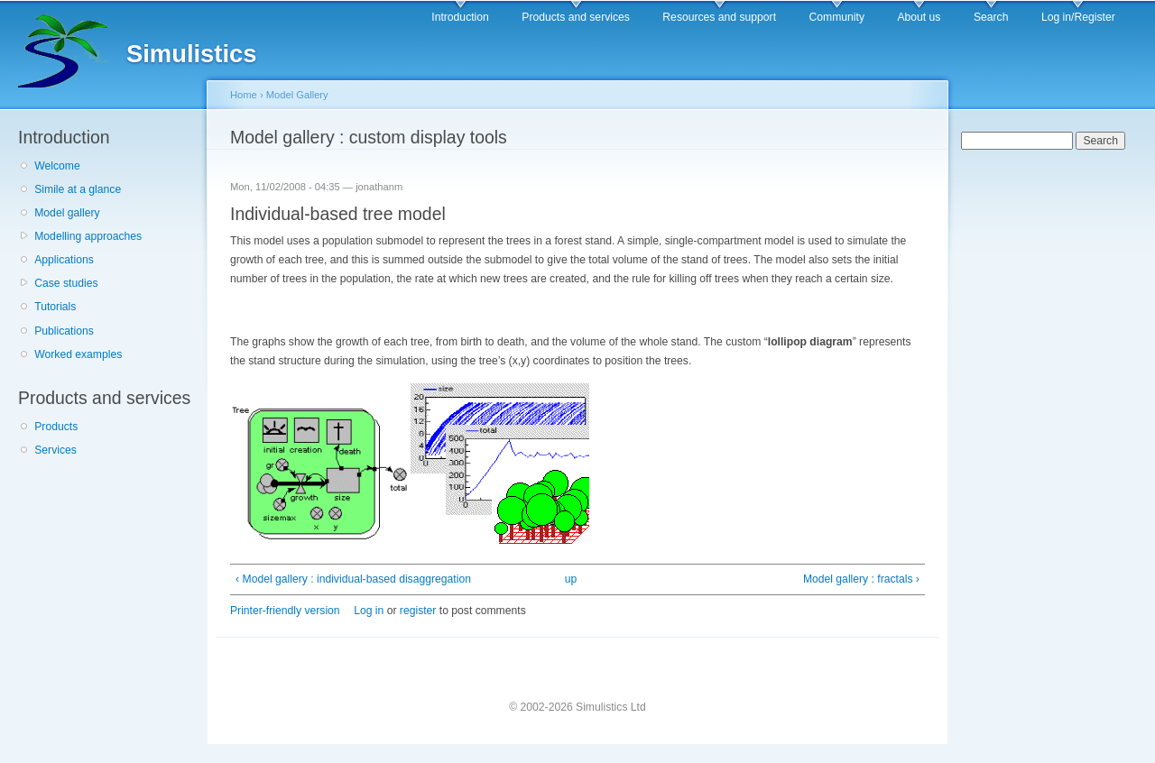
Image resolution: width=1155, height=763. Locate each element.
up (571, 579)
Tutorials (55, 306)
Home (243, 94)
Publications (64, 331)
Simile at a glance (77, 189)
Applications (64, 259)
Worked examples (78, 354)
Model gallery (66, 213)
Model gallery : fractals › (861, 579)
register (418, 610)
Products (56, 426)
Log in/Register (1078, 17)
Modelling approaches (88, 236)
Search (991, 17)
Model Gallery (297, 94)
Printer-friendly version (285, 610)
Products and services (576, 17)
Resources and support (719, 17)
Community (836, 17)
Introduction (460, 17)
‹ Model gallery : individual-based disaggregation (353, 579)
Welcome (56, 166)
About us (918, 17)
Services (55, 450)
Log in (368, 610)
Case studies (65, 283)
